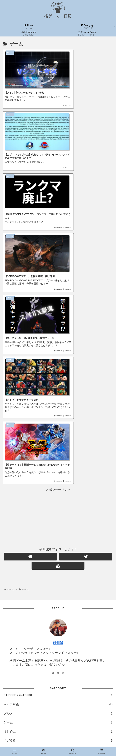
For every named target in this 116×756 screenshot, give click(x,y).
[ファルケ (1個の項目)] (76, 583)
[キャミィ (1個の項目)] (105, 577)
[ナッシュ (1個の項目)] (92, 588)
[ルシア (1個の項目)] (50, 583)
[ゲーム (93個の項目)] (40, 571)
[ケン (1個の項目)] (63, 583)
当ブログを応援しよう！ (20, 675)
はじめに (58, 531)
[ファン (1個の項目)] (99, 612)
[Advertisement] (58, 316)
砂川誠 (58, 442)
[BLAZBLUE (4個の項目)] (11, 577)
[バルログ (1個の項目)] (59, 588)
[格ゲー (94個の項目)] (27, 571)
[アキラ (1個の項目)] (56, 600)
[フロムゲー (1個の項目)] (59, 606)
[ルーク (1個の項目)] (46, 612)
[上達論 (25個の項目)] (84, 571)
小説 (58, 549)
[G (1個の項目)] (34, 600)
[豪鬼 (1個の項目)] (44, 600)
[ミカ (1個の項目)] (72, 594)
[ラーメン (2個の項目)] (39, 577)
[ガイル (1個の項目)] (32, 588)
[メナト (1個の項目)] (91, 583)
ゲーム (58, 522)
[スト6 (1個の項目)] (9, 583)
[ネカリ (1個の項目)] (20, 594)
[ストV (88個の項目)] (53, 571)
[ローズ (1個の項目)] (106, 588)
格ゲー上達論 (58, 558)
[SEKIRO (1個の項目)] (76, 606)
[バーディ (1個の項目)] (106, 600)
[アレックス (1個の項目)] (76, 588)
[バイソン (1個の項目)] (91, 600)
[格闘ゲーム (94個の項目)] (11, 571)
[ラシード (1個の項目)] (91, 606)
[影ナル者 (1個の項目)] (48, 594)
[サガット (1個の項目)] (105, 583)
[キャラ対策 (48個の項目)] (68, 571)
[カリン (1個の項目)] (83, 594)
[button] (110, 627)
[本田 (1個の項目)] (67, 600)
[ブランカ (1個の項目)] (23, 583)
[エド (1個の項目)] (8, 588)
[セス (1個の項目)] (72, 612)
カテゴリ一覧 (12, 656)
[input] (58, 627)
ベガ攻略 (58, 540)
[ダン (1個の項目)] (19, 588)
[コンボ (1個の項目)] (45, 588)
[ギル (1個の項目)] (61, 594)
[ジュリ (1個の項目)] (25, 606)
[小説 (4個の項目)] (107, 571)
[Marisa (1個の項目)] (106, 606)
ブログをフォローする (25, 720)
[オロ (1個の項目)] (8, 594)
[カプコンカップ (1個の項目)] (87, 577)
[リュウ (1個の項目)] (107, 594)
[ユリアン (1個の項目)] (10, 600)
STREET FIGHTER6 (58, 495)
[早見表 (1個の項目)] (70, 577)
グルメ (58, 513)
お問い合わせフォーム (18, 647)
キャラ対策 (58, 504)
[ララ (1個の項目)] (95, 594)
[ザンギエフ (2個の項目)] (55, 577)
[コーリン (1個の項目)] (10, 606)
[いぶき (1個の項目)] (24, 600)
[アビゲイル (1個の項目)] (41, 606)
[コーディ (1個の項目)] (34, 594)
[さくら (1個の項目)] (37, 583)
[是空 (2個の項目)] (26, 577)
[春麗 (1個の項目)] (78, 600)
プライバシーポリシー (18, 665)
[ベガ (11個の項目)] (96, 571)
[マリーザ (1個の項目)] (17, 612)
